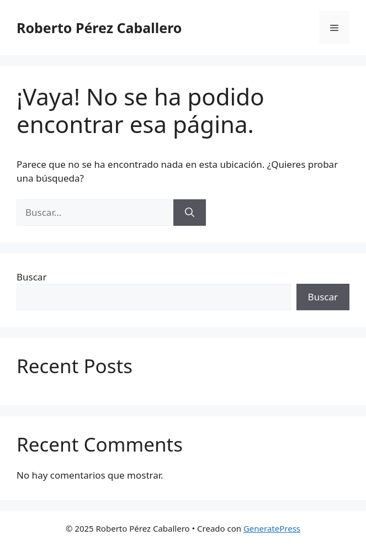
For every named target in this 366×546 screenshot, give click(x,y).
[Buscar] (189, 212)
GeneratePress (271, 528)
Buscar (31, 277)
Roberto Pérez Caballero (99, 27)
